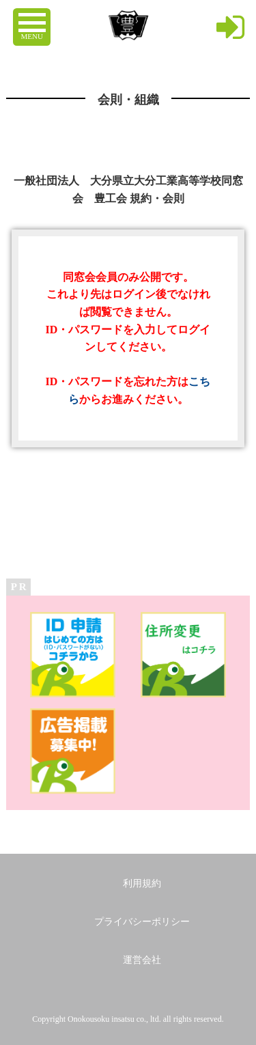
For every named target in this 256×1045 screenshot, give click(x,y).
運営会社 (142, 960)
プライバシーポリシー (142, 922)
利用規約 (142, 883)
